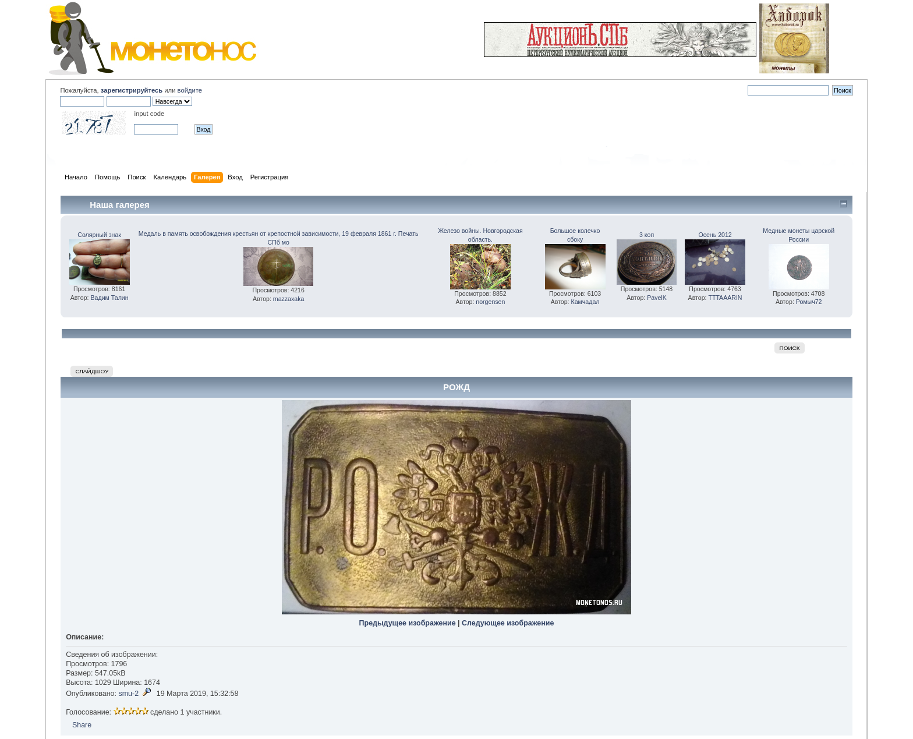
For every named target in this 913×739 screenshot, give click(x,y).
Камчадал (585, 301)
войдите (190, 90)
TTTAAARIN (725, 297)
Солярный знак (99, 234)
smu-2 (128, 694)
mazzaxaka (289, 298)
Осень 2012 (714, 234)
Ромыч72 (809, 301)
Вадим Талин (110, 297)
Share (81, 725)
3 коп (646, 234)
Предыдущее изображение (407, 623)
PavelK (657, 297)
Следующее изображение (508, 623)
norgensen (490, 301)
